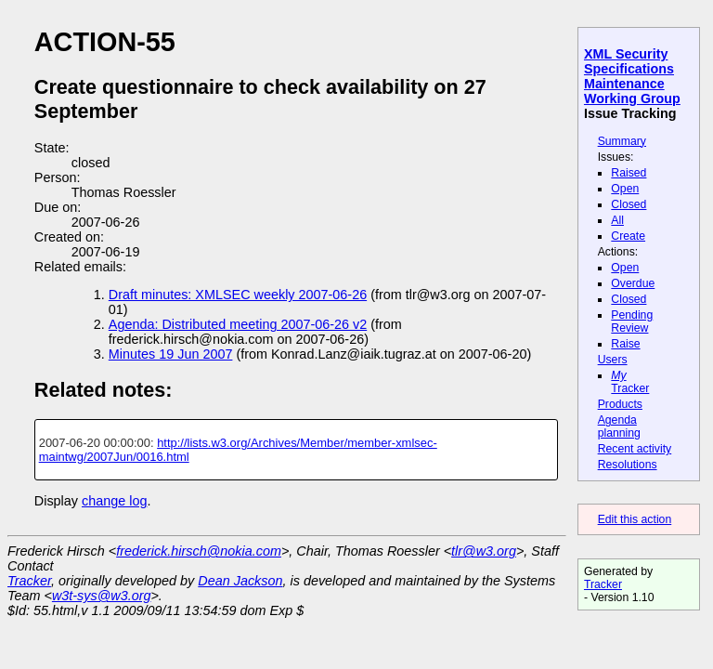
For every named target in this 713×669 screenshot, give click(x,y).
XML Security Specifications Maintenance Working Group (632, 76)
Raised (628, 172)
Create (628, 236)
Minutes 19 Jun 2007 (171, 354)
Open (625, 188)
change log (114, 500)
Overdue (633, 283)
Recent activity (635, 448)
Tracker (630, 382)
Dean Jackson (240, 580)
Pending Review (632, 321)
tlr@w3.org (483, 551)
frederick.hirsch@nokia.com (198, 551)
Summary (622, 141)
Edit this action (635, 519)
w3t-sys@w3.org (101, 595)
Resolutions (627, 464)
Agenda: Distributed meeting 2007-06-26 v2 (238, 324)
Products (620, 404)
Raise (625, 343)
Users (613, 359)
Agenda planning (619, 426)
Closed (628, 204)
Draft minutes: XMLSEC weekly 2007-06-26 (238, 294)
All (617, 220)
